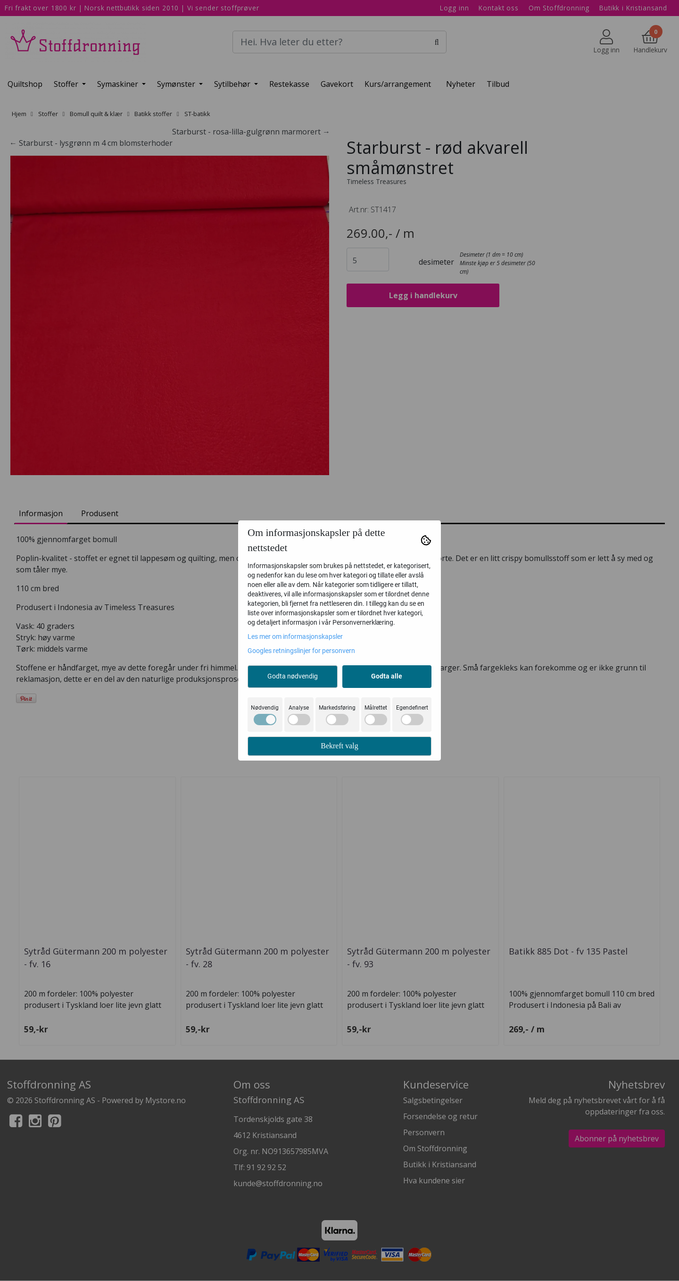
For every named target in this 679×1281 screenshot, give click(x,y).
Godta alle (386, 676)
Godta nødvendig (292, 676)
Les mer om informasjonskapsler (295, 636)
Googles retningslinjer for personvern (301, 650)
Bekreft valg (339, 746)
